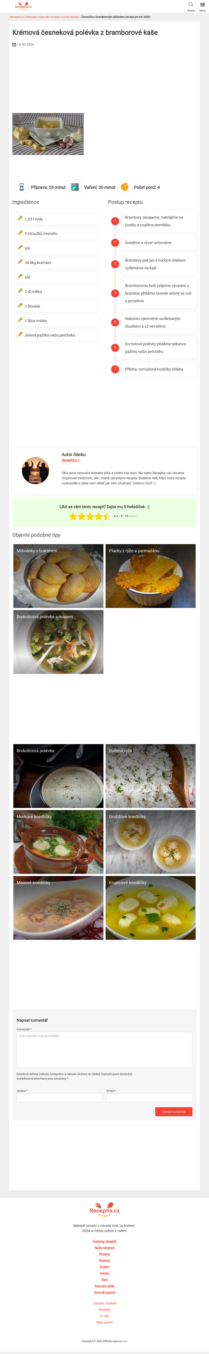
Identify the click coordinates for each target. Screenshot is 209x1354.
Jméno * (22, 1091)
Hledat (191, 6)
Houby (104, 1273)
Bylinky (104, 1261)
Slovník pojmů (104, 1293)
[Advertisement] (104, 80)
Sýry (104, 1280)
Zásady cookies (104, 1303)
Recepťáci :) (71, 460)
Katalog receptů (104, 1242)
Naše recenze (104, 1248)
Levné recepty (70, 17)
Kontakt (104, 1310)
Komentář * (24, 1029)
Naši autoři (104, 1322)
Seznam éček (104, 1286)
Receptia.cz (17, 17)
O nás (104, 1316)
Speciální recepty (49, 17)
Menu (202, 6)
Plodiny (104, 1254)
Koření (104, 1267)
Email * (111, 1091)
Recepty (31, 17)
